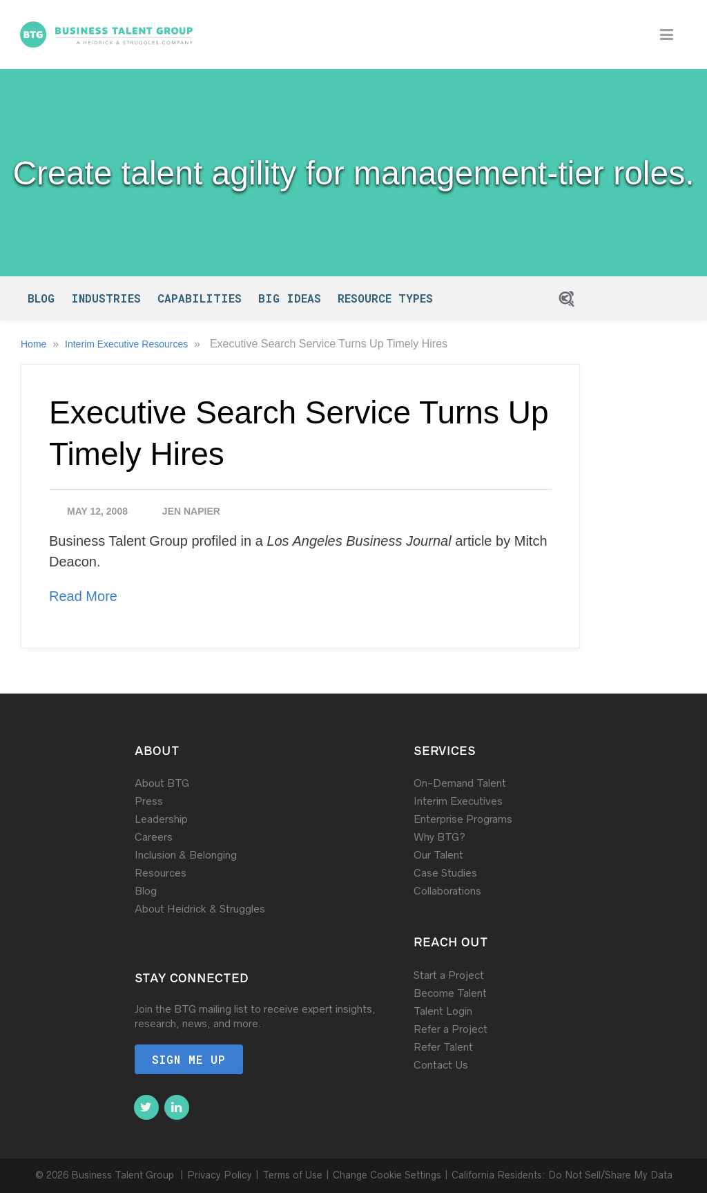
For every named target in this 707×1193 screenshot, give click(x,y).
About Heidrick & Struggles (200, 909)
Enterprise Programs (463, 819)
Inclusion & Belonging (186, 855)
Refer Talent (443, 1047)
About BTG (162, 783)
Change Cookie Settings (387, 1175)
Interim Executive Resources (128, 344)
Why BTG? (439, 837)
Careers (154, 837)
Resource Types (385, 298)
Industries (106, 298)
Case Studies (445, 873)
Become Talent (450, 993)
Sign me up (189, 1059)
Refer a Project (450, 1029)
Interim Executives (458, 801)
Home (35, 344)
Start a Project (449, 975)
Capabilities (199, 298)
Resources (160, 873)
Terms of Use (292, 1175)
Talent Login (443, 1011)
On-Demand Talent (460, 783)
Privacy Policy (219, 1175)
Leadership (161, 819)
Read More (83, 596)
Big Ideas (289, 298)
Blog (41, 298)
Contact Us (441, 1065)
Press (149, 801)
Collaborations (447, 891)
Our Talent (438, 855)
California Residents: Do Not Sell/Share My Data (562, 1175)
